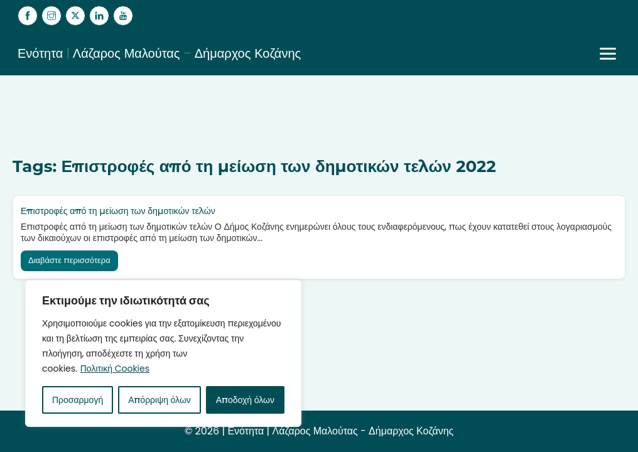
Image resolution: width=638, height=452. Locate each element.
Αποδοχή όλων (245, 400)
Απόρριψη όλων (159, 400)
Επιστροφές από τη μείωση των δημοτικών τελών (118, 211)
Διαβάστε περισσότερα (69, 260)
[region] (163, 353)
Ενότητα (245, 431)
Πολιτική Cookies (114, 368)
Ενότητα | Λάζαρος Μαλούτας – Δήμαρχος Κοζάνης (159, 53)
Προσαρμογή (77, 400)
